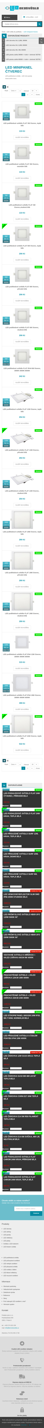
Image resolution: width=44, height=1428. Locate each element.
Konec (38, 94)
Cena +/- (13, 91)
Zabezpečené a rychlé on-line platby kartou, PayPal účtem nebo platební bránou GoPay (22, 1413)
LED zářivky (7, 1232)
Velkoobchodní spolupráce (11, 1289)
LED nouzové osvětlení (10, 1275)
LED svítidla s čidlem (9, 1269)
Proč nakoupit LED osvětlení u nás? (14, 1301)
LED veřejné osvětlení (10, 1263)
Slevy (5, 1298)
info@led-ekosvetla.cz (12, 1328)
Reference (6, 1295)
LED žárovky (7, 1229)
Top (41, 40)
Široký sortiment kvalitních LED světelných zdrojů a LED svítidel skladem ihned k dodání (22, 1347)
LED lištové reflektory (10, 1272)
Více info (24, 1425)
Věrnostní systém (8, 1304)
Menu (7, 17)
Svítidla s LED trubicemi (10, 1244)
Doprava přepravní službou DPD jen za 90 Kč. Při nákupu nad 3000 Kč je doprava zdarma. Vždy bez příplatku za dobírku (22, 1380)
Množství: (5, 806)
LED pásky (6, 1241)
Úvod (3, 32)
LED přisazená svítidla (10, 1266)
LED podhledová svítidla (11, 1257)
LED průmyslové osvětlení (11, 1260)
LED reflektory (7, 1238)
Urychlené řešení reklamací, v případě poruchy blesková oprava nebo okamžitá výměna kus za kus (22, 1397)
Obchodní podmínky (9, 1286)
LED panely (7, 1235)
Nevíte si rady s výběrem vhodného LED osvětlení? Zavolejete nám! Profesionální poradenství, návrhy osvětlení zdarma (22, 1364)
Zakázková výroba (9, 1292)
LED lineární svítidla (9, 1247)
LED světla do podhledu (14, 32)
